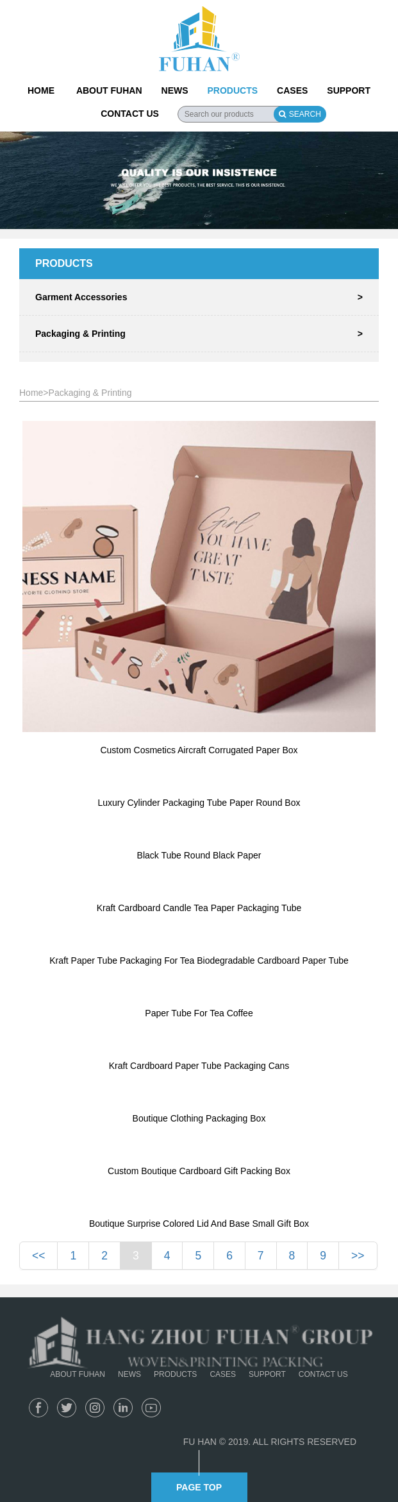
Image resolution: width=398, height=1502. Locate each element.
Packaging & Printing (199, 334)
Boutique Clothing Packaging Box (199, 1118)
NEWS (175, 90)
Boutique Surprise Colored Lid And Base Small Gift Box (199, 1223)
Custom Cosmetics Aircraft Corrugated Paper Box (198, 750)
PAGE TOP (199, 1487)
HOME (41, 90)
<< (38, 1255)
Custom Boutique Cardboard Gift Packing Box (199, 1171)
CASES (292, 90)
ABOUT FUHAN (109, 90)
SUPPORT (348, 90)
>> (357, 1255)
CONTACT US (130, 113)
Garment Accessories (199, 297)
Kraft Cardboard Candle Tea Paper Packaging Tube (199, 908)
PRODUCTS (233, 90)
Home (31, 393)
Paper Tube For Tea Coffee (199, 1013)
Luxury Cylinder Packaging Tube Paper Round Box (199, 803)
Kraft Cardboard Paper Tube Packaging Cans (199, 1066)
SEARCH (300, 114)
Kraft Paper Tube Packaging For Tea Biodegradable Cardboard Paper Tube (199, 960)
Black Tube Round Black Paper (199, 855)
